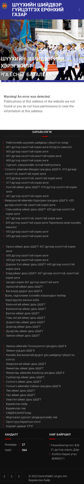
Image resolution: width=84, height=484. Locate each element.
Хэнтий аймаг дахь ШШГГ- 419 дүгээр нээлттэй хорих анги (41, 189)
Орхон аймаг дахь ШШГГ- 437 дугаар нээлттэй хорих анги (41, 249)
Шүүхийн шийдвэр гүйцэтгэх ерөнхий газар (38, 9)
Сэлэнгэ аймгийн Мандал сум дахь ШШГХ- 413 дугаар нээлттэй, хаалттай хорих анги (41, 171)
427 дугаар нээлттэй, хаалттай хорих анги (34, 218)
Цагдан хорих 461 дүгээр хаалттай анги (32, 282)
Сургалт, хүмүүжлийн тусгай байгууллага (33, 164)
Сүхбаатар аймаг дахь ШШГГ (25, 377)
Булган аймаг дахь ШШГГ (23, 313)
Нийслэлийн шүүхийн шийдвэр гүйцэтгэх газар (37, 142)
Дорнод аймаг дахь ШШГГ (23, 326)
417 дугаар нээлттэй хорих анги (27, 182)
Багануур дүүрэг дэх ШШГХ (24, 291)
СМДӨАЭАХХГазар (18, 412)
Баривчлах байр (17, 404)
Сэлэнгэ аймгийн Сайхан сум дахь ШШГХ (33, 386)
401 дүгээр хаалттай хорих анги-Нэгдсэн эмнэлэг (39, 147)
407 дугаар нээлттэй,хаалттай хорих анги (33, 156)
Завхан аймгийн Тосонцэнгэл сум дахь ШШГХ (36, 346)
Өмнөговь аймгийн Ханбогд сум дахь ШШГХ (35, 372)
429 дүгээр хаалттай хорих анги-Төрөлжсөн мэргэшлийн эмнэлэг (43, 225)
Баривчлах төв (16, 408)
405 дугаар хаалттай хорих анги (27, 151)
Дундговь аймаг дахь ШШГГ (25, 331)
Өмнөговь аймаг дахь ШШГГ (25, 368)
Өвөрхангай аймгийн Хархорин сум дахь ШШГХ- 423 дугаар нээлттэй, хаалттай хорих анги (39, 203)
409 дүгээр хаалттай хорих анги (27, 160)
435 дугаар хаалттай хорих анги (27, 236)
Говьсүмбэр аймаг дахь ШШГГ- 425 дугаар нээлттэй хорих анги (40, 211)
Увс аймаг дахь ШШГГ (20, 395)
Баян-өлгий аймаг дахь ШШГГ (26, 304)
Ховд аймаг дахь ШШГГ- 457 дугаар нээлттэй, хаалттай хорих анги (42, 275)
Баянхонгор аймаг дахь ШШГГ (26, 308)
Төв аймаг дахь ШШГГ (20, 390)
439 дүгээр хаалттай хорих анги (27, 255)
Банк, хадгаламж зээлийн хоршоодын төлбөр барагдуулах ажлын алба (35, 298)
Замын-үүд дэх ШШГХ (20, 350)
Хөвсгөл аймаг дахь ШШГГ (23, 399)
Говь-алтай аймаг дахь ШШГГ (26, 317)
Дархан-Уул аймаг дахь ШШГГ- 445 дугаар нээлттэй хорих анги (40, 266)
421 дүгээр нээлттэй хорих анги (27, 196)
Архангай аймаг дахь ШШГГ (24, 286)
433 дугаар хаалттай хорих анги (27, 231)
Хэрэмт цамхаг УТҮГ (19, 426)
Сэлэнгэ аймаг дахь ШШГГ (24, 381)
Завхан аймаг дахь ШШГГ (23, 335)
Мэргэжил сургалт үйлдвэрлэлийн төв (31, 417)
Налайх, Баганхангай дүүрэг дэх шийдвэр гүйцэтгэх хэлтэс (40, 357)
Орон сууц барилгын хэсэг (23, 421)
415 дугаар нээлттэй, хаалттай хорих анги (34, 178)
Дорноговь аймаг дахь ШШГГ (25, 322)
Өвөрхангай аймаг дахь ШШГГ (26, 363)
